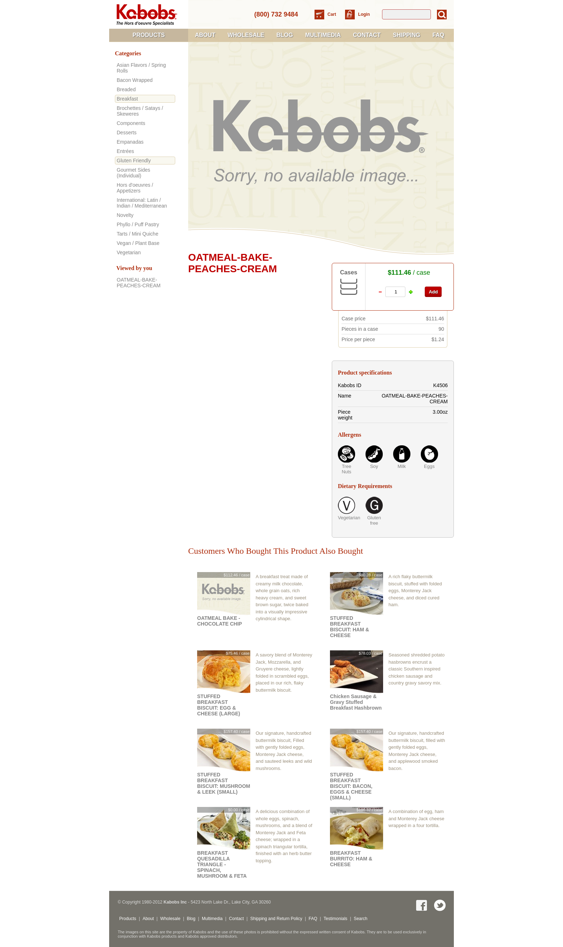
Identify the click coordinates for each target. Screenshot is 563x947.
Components (131, 123)
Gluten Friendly (134, 160)
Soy (374, 466)
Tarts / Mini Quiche (137, 234)
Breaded (126, 89)
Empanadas (130, 142)
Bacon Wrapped (135, 80)
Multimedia (323, 35)
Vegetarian (346, 517)
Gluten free (374, 520)
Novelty (125, 215)
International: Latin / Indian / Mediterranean (142, 203)
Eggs (429, 466)
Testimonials (335, 918)
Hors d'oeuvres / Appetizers (135, 188)
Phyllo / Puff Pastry (138, 224)
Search (360, 918)
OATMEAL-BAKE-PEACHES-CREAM (138, 282)
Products (148, 35)
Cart (332, 14)
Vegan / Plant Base (138, 243)
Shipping (406, 35)
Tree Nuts (347, 469)
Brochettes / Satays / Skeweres (140, 111)
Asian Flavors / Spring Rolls (141, 68)
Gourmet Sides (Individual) (133, 172)
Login (364, 14)
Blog (284, 35)
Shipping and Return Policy (276, 918)
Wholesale (246, 35)
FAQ (438, 35)
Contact (367, 35)
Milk (401, 466)
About (205, 35)
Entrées (125, 151)
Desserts (126, 132)
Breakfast (127, 99)
